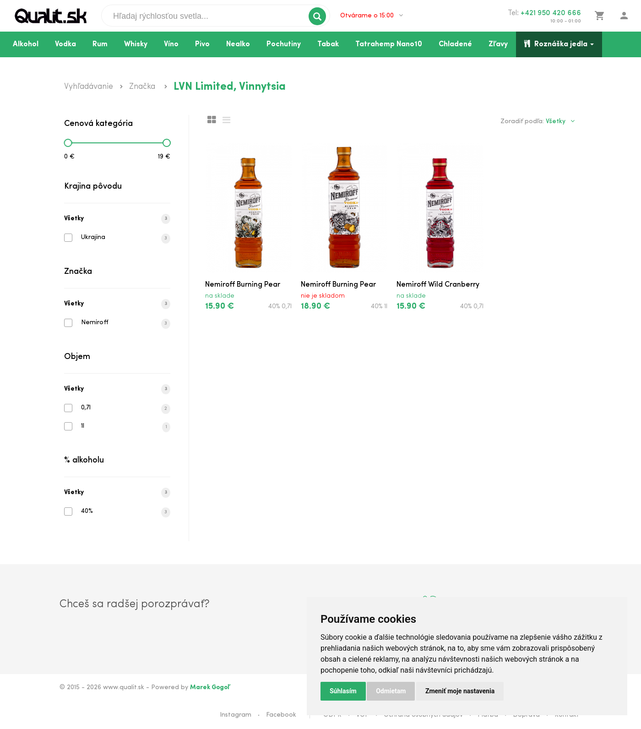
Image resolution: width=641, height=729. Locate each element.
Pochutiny (283, 44)
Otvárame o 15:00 (371, 15)
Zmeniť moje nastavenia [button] (459, 691)
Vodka (65, 44)
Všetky (117, 219)
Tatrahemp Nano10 (388, 44)
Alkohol (25, 44)
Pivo (202, 44)
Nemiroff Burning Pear (242, 284)
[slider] (68, 143)
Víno (171, 44)
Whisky (135, 44)
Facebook (281, 715)
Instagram (235, 715)
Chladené (455, 44)
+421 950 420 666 (551, 13)
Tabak (328, 44)
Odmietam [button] (391, 691)
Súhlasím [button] (343, 691)
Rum (100, 44)
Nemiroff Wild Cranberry (438, 284)
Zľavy (498, 44)
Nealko (238, 44)
